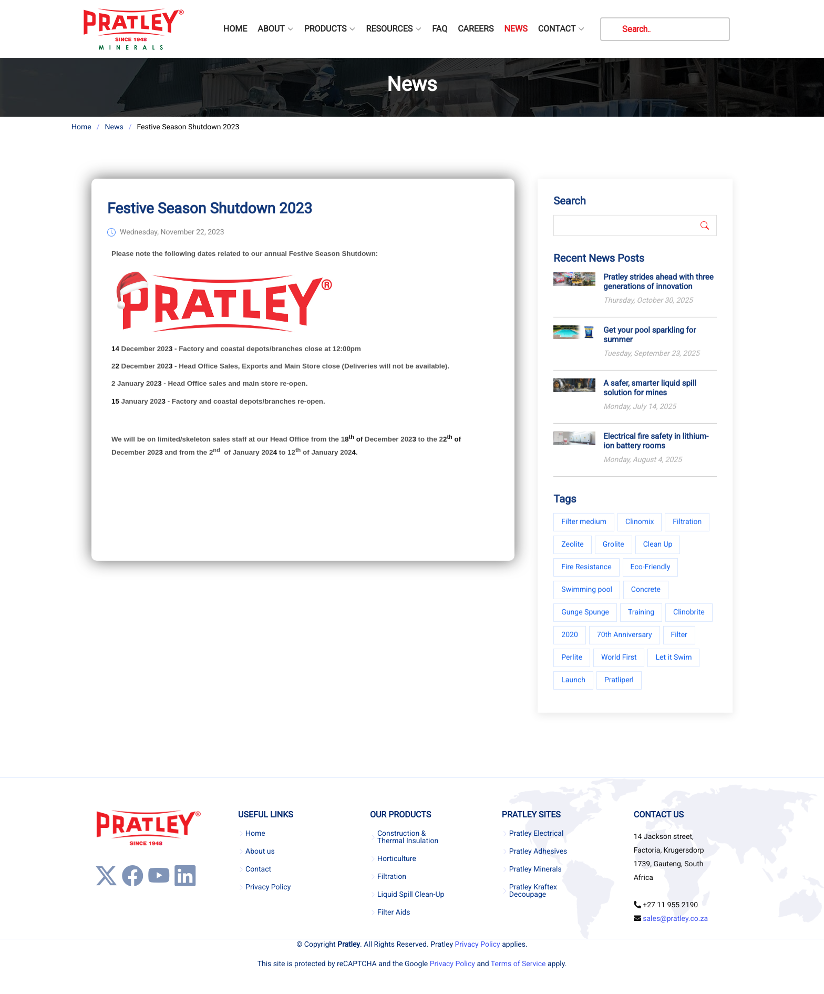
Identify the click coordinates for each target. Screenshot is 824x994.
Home (81, 127)
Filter (679, 643)
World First (618, 666)
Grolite (613, 553)
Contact (258, 869)
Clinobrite (689, 621)
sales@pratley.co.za (675, 919)
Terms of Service (518, 964)
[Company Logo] (133, 29)
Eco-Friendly (651, 575)
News (114, 127)
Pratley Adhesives (538, 851)
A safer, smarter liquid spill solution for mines (649, 396)
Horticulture (396, 859)
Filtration (687, 530)
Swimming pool (586, 598)
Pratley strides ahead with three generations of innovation (658, 290)
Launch (573, 688)
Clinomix (639, 530)
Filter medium (583, 530)
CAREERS (475, 29)
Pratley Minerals (535, 869)
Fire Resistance (586, 575)
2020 (569, 643)
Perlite (571, 666)
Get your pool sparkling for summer (649, 343)
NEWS (515, 29)
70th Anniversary (624, 643)
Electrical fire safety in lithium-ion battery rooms (655, 449)
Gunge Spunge (585, 621)
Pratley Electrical (536, 833)
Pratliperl (619, 688)
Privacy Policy (268, 887)
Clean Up (658, 553)
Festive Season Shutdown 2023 (209, 217)
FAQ (439, 29)
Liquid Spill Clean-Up (410, 894)
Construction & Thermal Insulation (407, 837)
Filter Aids (393, 912)
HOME (235, 29)
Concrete (646, 598)
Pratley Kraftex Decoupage (533, 891)
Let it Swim (673, 666)
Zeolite (572, 553)
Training (641, 621)
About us (260, 851)
